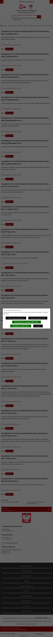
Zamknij (38, 326)
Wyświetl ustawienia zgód (38, 318)
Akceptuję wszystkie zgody (21, 326)
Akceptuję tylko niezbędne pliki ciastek (26, 322)
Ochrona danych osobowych (16, 318)
